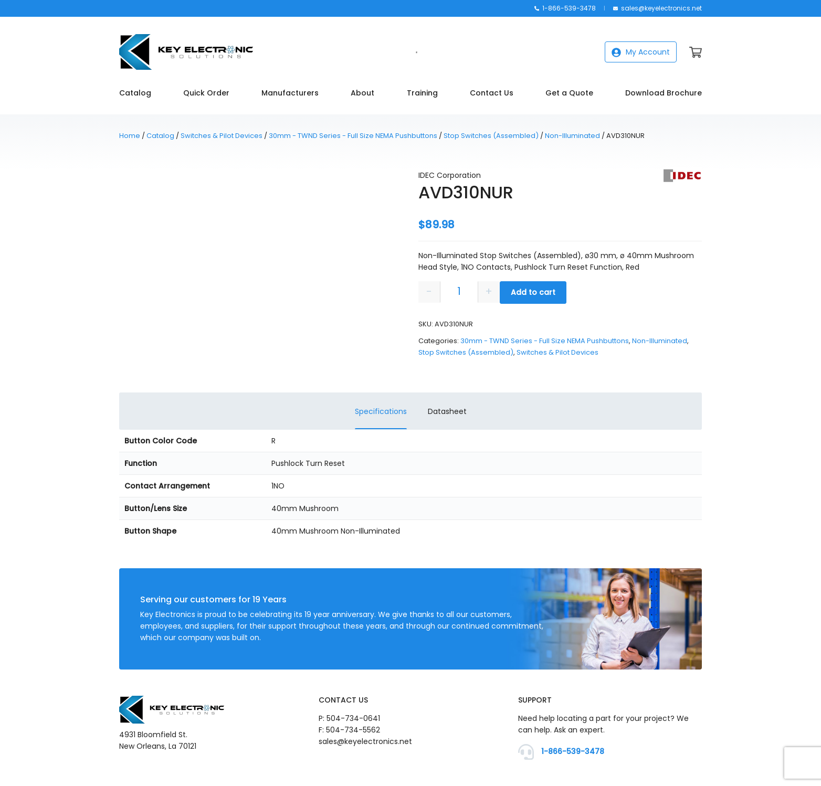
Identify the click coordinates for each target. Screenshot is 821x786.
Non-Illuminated (572, 136)
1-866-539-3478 (565, 8)
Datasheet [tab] (447, 411)
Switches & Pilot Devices (221, 136)
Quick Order (206, 93)
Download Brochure (663, 93)
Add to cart (533, 292)
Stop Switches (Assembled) (491, 136)
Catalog (135, 93)
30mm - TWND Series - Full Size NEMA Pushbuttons (353, 136)
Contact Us (491, 93)
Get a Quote (569, 93)
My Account (641, 52)
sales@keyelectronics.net (657, 8)
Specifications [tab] (381, 411)
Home (129, 136)
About (362, 93)
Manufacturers (290, 93)
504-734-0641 (353, 718)
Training (422, 93)
